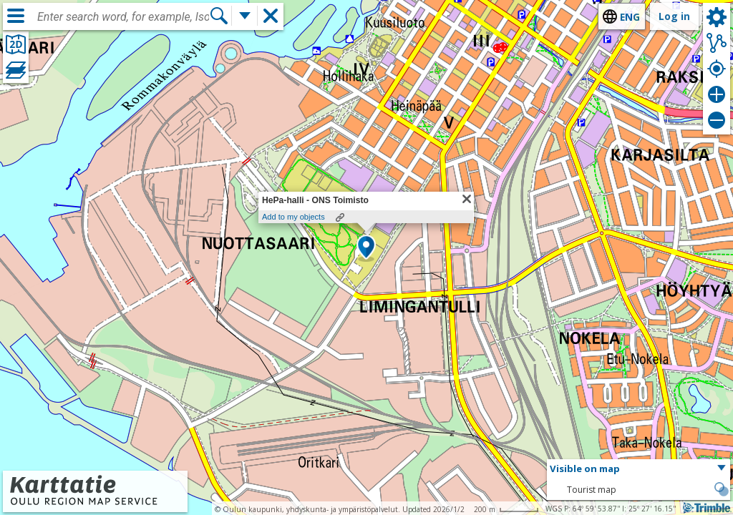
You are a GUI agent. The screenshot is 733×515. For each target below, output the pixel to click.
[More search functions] (244, 15)
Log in (674, 16)
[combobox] (123, 17)
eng (630, 17)
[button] (366, 248)
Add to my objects (293, 216)
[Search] (219, 15)
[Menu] (15, 15)
